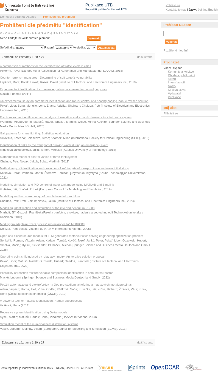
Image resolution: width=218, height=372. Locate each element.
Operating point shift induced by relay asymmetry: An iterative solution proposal (52, 256)
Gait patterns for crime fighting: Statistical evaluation (34, 133)
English (213, 9)
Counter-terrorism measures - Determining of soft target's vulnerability (46, 77)
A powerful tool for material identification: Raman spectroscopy (41, 300)
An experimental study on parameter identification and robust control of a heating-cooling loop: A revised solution (74, 101)
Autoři (172, 79)
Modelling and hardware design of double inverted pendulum (40, 196)
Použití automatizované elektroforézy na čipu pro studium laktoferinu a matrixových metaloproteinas (66, 284)
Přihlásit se (173, 5)
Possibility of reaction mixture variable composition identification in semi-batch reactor (56, 273)
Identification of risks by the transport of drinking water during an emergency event (54, 145)
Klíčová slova (177, 89)
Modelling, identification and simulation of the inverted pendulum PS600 (47, 208)
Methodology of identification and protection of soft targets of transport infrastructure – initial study (64, 168)
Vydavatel (174, 93)
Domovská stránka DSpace (18, 16)
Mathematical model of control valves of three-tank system (38, 157)
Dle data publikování (181, 75)
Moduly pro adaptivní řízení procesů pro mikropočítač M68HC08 (42, 224)
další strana (145, 57)
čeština (202, 9)
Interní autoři (176, 82)
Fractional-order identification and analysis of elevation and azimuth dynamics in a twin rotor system (65, 117)
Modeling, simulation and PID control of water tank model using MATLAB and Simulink (57, 184)
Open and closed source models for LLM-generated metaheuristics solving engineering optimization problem (71, 236)
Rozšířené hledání (175, 50)
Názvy (172, 86)
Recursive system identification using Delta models (33, 312)
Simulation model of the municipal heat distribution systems (39, 324)
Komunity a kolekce (181, 71)
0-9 (2, 32)
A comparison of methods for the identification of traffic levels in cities (45, 66)
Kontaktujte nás (176, 9)
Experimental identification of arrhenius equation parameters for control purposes (53, 89)
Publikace (174, 97)
